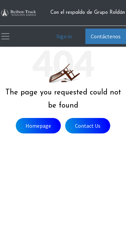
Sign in (64, 36)
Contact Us (87, 125)
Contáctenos (106, 36)
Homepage (38, 125)
